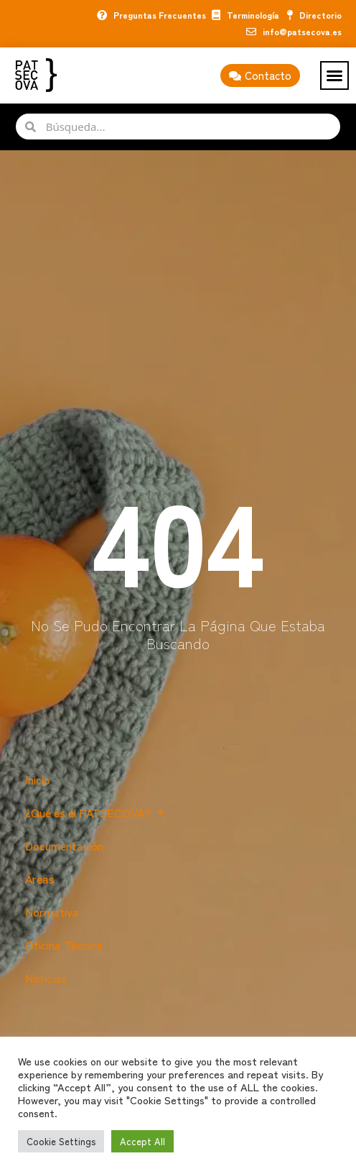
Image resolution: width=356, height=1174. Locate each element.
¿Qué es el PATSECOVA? (94, 812)
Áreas (40, 878)
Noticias (46, 977)
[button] (334, 75)
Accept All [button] (142, 1141)
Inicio (37, 779)
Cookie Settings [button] (61, 1141)
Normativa (52, 911)
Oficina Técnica (64, 944)
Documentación (64, 845)
